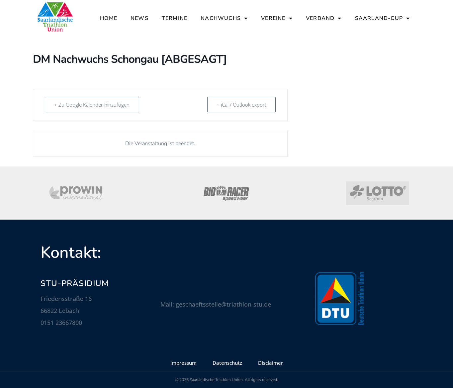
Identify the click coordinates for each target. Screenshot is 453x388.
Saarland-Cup (382, 18)
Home (108, 18)
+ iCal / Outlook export (241, 104)
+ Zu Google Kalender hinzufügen (92, 104)
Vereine (277, 18)
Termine (174, 18)
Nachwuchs (224, 18)
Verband (324, 18)
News (139, 18)
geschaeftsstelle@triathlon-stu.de (223, 304)
